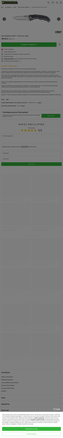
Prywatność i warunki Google (37, 419)
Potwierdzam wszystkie (31, 429)
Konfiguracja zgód (31, 434)
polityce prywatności (39, 417)
